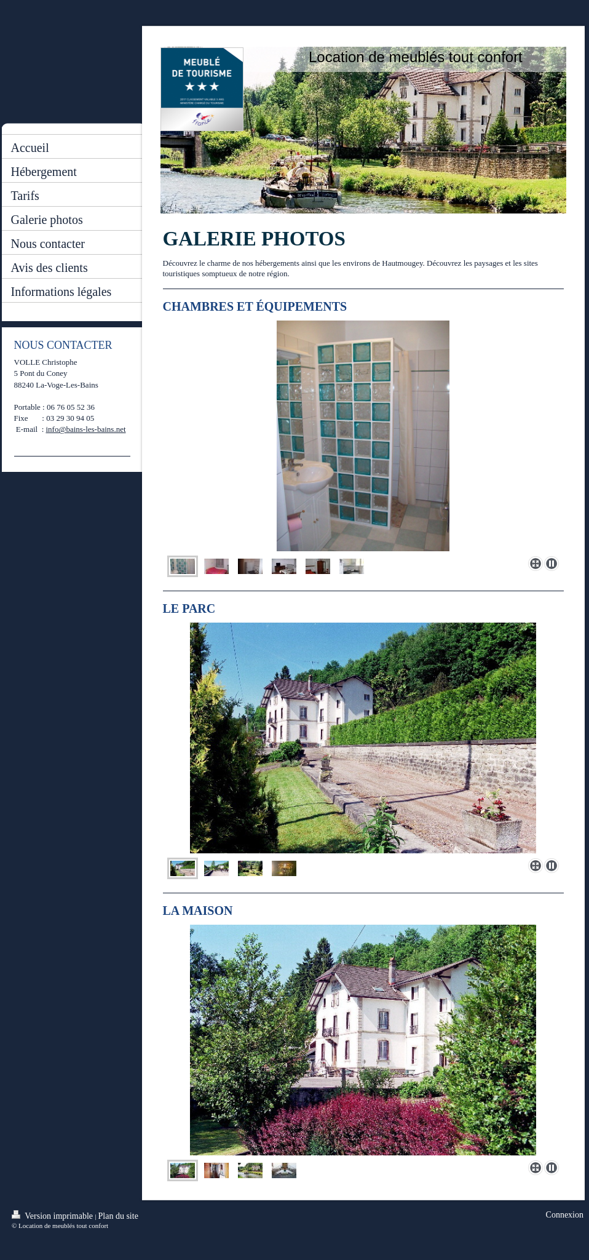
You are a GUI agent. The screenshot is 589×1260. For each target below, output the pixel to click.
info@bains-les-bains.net (86, 429)
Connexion (564, 1214)
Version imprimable (53, 1215)
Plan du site (118, 1216)
